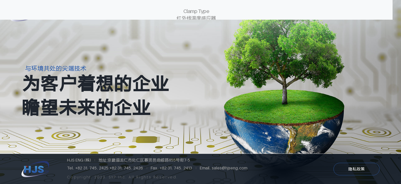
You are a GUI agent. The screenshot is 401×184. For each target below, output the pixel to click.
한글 (351, 12)
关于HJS (83, 12)
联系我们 (298, 12)
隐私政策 (356, 169)
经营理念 (245, 12)
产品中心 (191, 12)
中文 (365, 13)
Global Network (137, 12)
